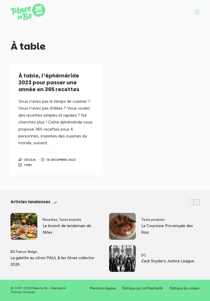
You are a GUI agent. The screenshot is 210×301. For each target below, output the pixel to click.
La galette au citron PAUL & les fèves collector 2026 (52, 261)
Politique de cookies (184, 288)
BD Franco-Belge (24, 252)
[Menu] (197, 11)
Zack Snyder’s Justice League (167, 261)
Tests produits (153, 220)
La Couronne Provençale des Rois (167, 229)
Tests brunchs (70, 220)
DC (143, 255)
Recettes (50, 220)
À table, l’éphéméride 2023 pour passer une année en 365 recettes (48, 82)
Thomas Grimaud (23, 292)
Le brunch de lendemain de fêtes (67, 229)
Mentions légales (103, 288)
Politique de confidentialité (142, 288)
